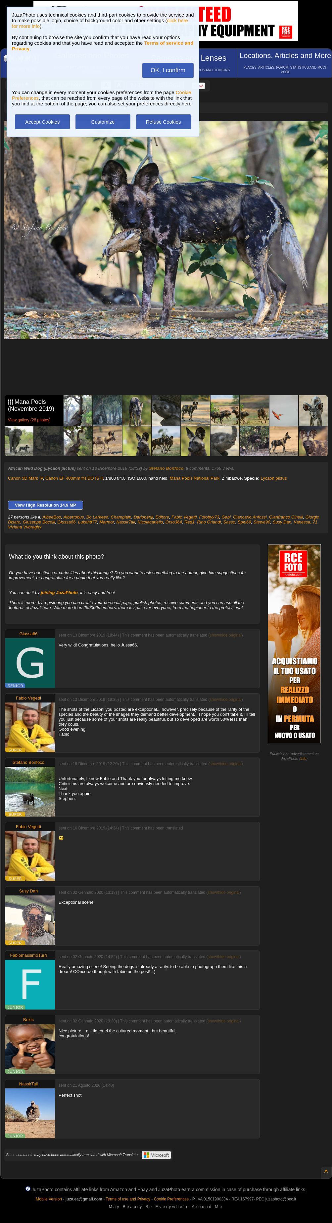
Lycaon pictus (274, 478)
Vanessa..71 (305, 522)
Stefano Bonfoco (166, 468)
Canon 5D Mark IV (25, 478)
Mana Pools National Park (194, 478)
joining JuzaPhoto (59, 592)
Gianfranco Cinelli (286, 517)
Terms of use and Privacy (128, 1199)
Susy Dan (282, 522)
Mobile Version (49, 1199)
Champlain (121, 517)
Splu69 (244, 522)
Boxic (28, 1019)
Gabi (225, 517)
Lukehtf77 (87, 522)
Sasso (229, 522)
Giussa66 (67, 522)
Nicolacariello (150, 522)
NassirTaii (125, 522)
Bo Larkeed (97, 517)
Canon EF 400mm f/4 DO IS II (74, 478)
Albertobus (73, 517)
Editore (162, 517)
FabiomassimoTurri (28, 955)
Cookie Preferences (171, 1199)
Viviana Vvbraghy (24, 526)
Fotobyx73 (209, 517)
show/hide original (225, 635)
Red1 (189, 522)
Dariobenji (143, 517)
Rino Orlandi (209, 522)
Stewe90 (262, 522)
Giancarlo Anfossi (249, 517)
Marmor (106, 522)
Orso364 (174, 522)
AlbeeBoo (51, 517)
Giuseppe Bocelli (39, 522)
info (304, 759)
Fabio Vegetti (184, 517)
